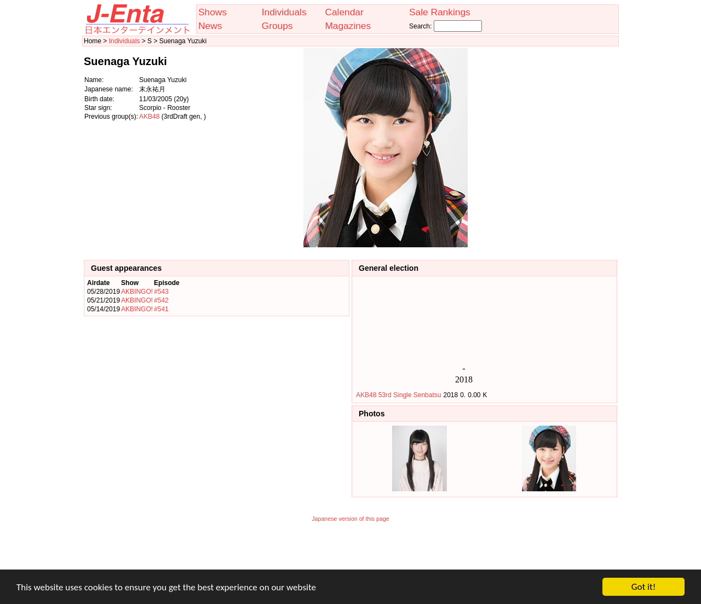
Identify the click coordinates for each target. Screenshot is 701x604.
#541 (161, 309)
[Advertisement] (562, 147)
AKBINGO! (137, 291)
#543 (161, 291)
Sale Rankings (439, 12)
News (210, 25)
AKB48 (149, 116)
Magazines (348, 25)
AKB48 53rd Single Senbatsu (398, 395)
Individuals (284, 12)
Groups (277, 25)
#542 (161, 300)
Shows (212, 12)
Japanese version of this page (350, 518)
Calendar (344, 12)
